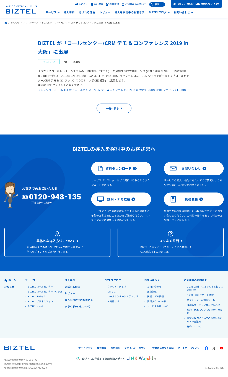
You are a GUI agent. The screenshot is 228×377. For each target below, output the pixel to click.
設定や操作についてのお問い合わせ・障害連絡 (204, 319)
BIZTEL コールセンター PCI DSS (45, 291)
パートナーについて (188, 347)
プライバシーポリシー (136, 347)
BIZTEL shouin (36, 306)
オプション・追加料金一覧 (201, 300)
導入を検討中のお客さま (129, 12)
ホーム (10, 280)
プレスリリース (30, 22)
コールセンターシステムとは (122, 296)
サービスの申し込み (158, 306)
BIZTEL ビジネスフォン (40, 301)
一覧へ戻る (112, 108)
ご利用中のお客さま (134, 4)
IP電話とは (113, 301)
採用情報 (112, 4)
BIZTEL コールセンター (40, 286)
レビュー (104, 12)
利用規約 (115, 347)
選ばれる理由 (87, 12)
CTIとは (111, 291)
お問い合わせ (182, 12)
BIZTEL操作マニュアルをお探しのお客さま (205, 288)
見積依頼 (184, 199)
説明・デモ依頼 (113, 199)
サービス (51, 12)
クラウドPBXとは (116, 286)
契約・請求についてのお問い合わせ (204, 311)
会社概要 (97, 4)
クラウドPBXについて (77, 306)
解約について (194, 326)
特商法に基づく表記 (163, 347)
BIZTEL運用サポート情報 (200, 295)
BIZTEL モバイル (37, 296)
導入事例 (69, 12)
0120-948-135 (189, 4)
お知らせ (81, 4)
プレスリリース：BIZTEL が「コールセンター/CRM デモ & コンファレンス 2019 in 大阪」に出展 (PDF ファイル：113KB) (112, 90)
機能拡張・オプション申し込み (203, 304)
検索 (157, 4)
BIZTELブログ (158, 12)
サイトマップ (85, 347)
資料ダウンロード (114, 168)
